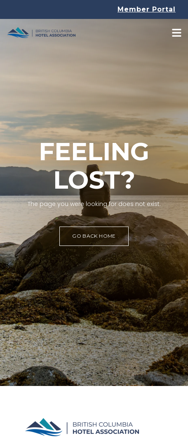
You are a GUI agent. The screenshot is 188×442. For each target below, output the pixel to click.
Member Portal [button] (147, 9)
